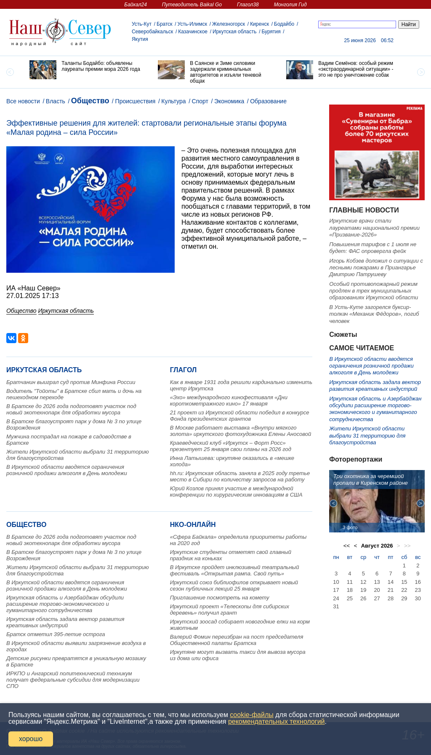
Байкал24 (135, 5)
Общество (90, 101)
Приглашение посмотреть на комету (219, 597)
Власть (55, 101)
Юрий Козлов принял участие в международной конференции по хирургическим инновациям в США (236, 491)
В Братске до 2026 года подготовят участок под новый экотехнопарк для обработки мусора (71, 409)
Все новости (23, 101)
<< (346, 546)
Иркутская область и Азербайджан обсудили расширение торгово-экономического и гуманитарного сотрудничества (65, 603)
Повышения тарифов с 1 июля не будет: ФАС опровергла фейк (372, 247)
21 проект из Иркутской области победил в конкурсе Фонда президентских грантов (239, 415)
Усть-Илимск (192, 24)
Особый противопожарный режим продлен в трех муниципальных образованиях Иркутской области (373, 291)
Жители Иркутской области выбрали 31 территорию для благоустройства (367, 435)
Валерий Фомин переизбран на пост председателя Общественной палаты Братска (236, 640)
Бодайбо (284, 24)
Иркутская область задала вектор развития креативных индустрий (65, 622)
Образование (268, 101)
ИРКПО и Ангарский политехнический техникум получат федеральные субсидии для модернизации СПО (73, 679)
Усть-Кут (142, 24)
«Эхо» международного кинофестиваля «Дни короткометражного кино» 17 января (228, 400)
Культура (173, 101)
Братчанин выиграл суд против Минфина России (70, 382)
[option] (87, 69)
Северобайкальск (152, 32)
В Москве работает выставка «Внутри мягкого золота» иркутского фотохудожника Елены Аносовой (240, 431)
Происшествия (135, 101)
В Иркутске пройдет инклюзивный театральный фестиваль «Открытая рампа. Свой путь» (234, 570)
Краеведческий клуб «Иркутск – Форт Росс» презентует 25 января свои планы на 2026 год (230, 446)
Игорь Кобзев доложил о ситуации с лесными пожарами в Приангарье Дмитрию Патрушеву (376, 268)
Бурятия (270, 32)
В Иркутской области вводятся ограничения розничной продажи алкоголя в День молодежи (66, 470)
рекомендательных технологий (276, 721)
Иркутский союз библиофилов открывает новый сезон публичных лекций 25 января (234, 585)
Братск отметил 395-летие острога (55, 634)
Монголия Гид (290, 5)
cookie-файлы (251, 714)
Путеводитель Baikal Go (192, 5)
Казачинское (193, 32)
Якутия (140, 39)
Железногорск (228, 24)
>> (407, 546)
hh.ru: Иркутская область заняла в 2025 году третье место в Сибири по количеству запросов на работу (240, 476)
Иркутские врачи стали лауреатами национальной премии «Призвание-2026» (374, 228)
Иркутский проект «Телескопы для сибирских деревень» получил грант (229, 609)
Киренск (259, 24)
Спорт (200, 101)
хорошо (31, 738)
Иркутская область (235, 32)
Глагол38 (248, 5)
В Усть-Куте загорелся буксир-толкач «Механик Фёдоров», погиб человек (374, 314)
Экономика (229, 101)
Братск (165, 24)
